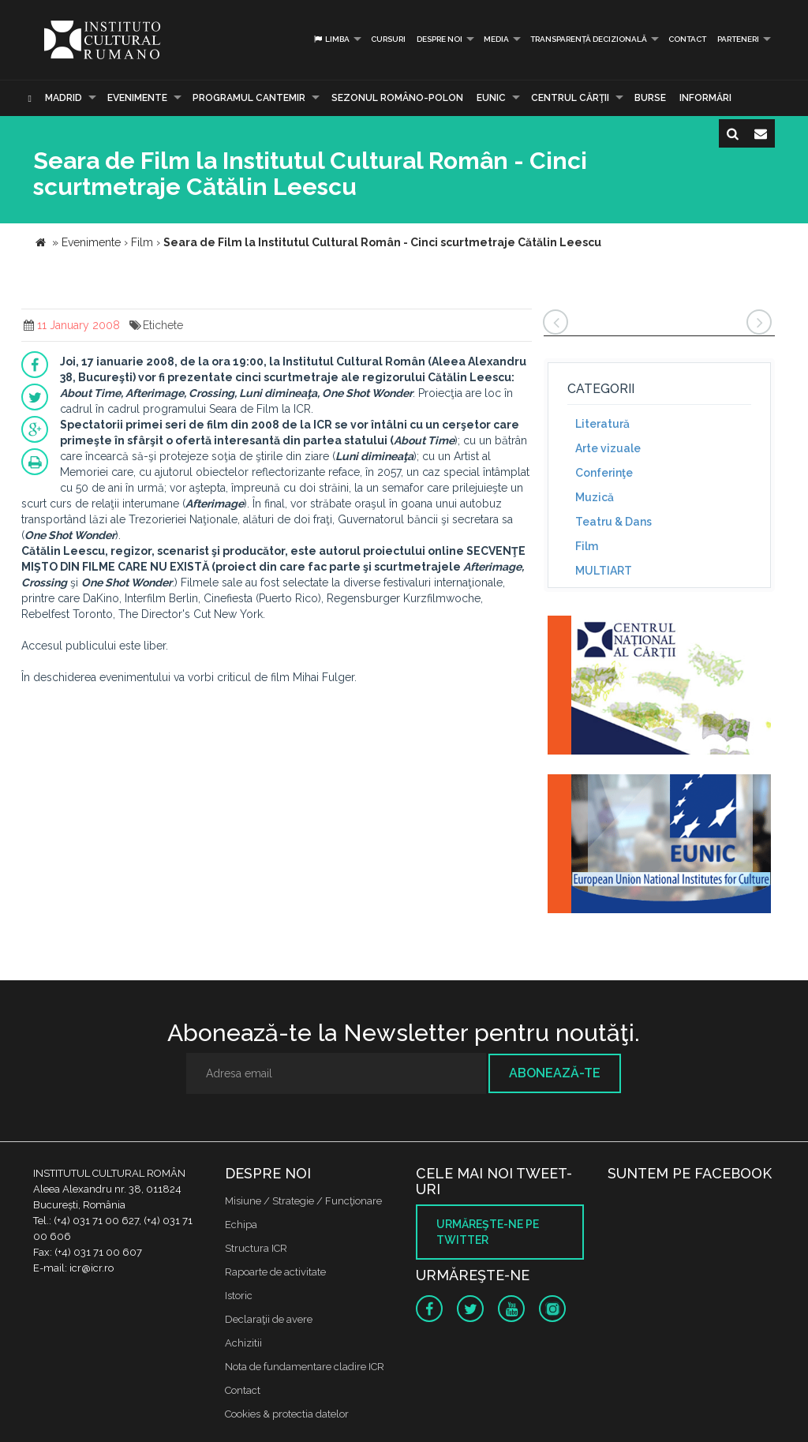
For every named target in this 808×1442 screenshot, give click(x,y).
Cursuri (388, 39)
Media (496, 39)
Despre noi (439, 39)
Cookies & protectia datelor (287, 1414)
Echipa (241, 1224)
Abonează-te (554, 1073)
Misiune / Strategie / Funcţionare (303, 1201)
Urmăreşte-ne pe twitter (487, 1232)
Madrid (63, 97)
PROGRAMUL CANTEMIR (249, 97)
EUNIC (491, 97)
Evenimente (137, 97)
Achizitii (243, 1343)
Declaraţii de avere (268, 1319)
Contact (687, 39)
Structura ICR (256, 1248)
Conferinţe (604, 472)
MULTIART (603, 570)
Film (586, 546)
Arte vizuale (608, 448)
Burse (650, 97)
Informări (705, 97)
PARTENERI (738, 39)
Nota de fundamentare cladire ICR (304, 1367)
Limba (331, 39)
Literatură (602, 424)
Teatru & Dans (613, 521)
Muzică (594, 497)
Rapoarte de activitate (275, 1272)
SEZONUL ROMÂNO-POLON (397, 97)
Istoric (238, 1296)
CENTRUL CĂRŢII (570, 97)
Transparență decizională (588, 39)
